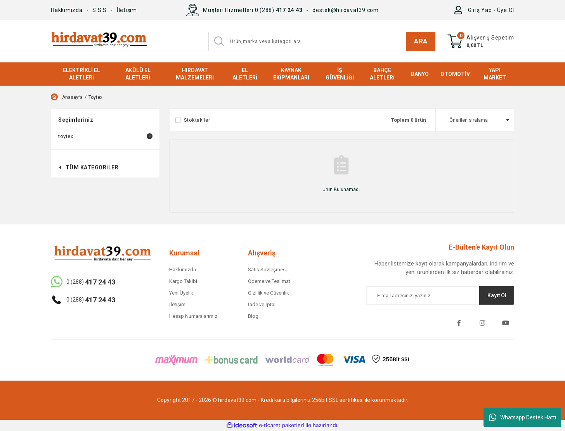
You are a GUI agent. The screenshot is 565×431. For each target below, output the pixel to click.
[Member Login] (460, 10)
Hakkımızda (67, 10)
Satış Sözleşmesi (267, 269)
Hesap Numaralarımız (193, 316)
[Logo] (99, 41)
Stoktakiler (197, 120)
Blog (253, 316)
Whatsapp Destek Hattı (522, 417)
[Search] (321, 41)
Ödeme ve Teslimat (269, 281)
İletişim (127, 10)
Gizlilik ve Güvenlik (268, 293)
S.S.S (99, 10)
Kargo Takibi (183, 281)
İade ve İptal (262, 304)
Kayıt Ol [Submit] (496, 295)
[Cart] (480, 41)
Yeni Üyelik (181, 293)
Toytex (95, 97)
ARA (421, 41)
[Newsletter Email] (440, 295)
